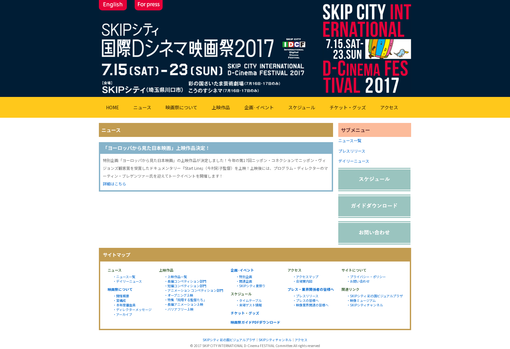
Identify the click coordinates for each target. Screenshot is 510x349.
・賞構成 (119, 300)
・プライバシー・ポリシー (366, 276)
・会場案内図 (302, 281)
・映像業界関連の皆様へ (311, 304)
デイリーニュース (353, 161)
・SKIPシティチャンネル (365, 304)
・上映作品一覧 (175, 276)
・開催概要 (121, 295)
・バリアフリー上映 (179, 309)
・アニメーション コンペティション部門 (193, 290)
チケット (238, 312)
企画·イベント (259, 107)
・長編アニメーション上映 (183, 304)
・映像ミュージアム (361, 300)
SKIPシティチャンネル (275, 339)
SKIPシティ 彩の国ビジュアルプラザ (229, 339)
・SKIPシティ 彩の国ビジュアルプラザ (375, 295)
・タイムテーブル (249, 300)
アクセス (389, 107)
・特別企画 (244, 276)
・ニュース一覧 (124, 276)
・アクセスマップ (305, 276)
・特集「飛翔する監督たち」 (185, 299)
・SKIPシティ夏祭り (250, 285)
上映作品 (221, 107)
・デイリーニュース (127, 281)
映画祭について (181, 107)
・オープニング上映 (178, 295)
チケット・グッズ (347, 107)
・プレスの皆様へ (306, 300)
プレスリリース (351, 151)
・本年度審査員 (124, 304)
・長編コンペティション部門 (185, 281)
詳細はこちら (114, 183)
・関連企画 (244, 281)
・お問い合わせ (358, 281)
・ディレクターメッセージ (132, 309)
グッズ (253, 312)
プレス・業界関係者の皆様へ (311, 289)
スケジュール (301, 107)
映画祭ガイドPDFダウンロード (255, 322)
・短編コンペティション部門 (185, 285)
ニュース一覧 (349, 140)
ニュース (142, 107)
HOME (112, 107)
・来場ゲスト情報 (249, 304)
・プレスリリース (305, 295)
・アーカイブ (122, 314)
